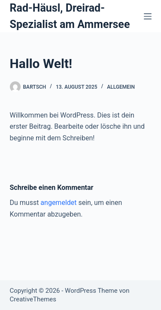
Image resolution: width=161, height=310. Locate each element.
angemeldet (58, 202)
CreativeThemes (33, 299)
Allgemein (121, 87)
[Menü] (148, 16)
